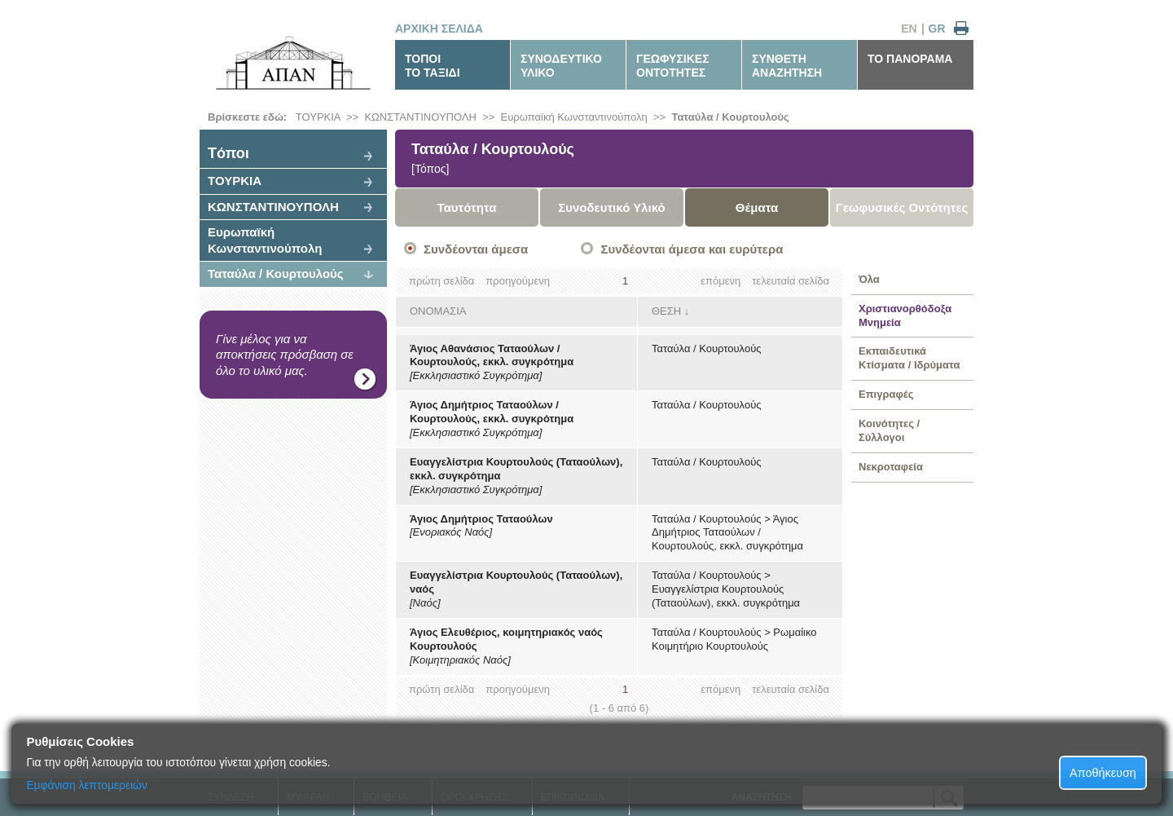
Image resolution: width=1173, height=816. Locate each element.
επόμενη (720, 281)
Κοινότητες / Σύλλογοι (889, 430)
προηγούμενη (517, 281)
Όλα (869, 279)
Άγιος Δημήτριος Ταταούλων (481, 519)
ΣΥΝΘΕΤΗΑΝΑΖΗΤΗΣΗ (787, 65)
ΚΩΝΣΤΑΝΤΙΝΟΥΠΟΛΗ (420, 117)
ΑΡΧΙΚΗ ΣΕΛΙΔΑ (439, 28)
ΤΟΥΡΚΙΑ (318, 117)
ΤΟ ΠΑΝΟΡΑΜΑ (910, 58)
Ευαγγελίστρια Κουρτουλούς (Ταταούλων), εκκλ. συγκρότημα (726, 596)
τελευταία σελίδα (790, 281)
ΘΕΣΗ (666, 311)
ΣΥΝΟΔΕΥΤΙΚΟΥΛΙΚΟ (561, 65)
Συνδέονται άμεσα (476, 249)
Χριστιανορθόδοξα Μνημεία (905, 315)
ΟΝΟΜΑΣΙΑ (438, 311)
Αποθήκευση (1103, 772)
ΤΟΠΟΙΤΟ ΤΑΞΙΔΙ (432, 65)
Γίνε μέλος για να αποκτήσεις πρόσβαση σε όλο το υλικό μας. (285, 354)
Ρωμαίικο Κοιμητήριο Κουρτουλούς (734, 639)
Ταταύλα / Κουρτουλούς (730, 117)
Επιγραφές (886, 394)
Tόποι (228, 153)
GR (937, 28)
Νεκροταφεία (891, 467)
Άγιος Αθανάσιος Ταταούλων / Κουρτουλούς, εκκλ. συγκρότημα (491, 355)
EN (908, 28)
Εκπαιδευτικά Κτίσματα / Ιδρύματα (909, 358)
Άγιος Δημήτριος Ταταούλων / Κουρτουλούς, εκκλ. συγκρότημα (491, 412)
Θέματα (757, 207)
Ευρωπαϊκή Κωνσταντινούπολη (574, 117)
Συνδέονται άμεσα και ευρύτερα (691, 249)
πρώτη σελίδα (441, 281)
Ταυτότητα (467, 207)
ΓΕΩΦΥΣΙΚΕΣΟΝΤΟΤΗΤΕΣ (673, 65)
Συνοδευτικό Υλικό (612, 207)
